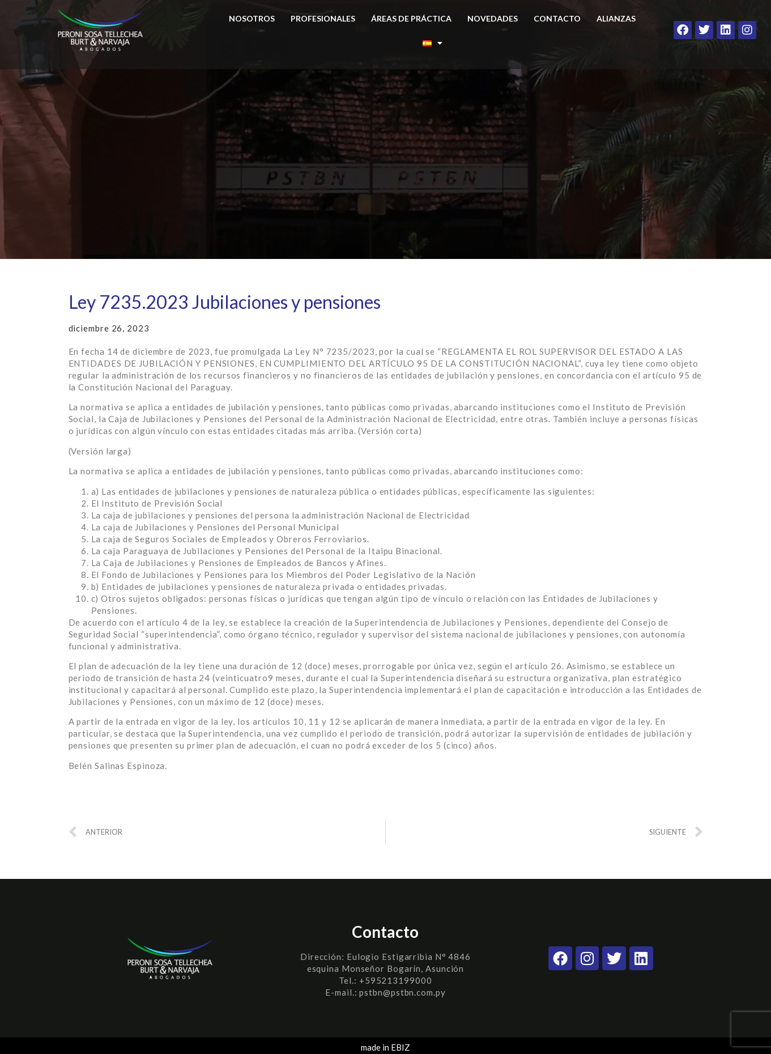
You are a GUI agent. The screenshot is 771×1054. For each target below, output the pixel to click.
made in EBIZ (385, 1047)
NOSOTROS (252, 18)
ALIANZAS (616, 18)
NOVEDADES (492, 18)
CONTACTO (557, 18)
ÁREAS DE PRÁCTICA (411, 18)
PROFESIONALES (323, 18)
